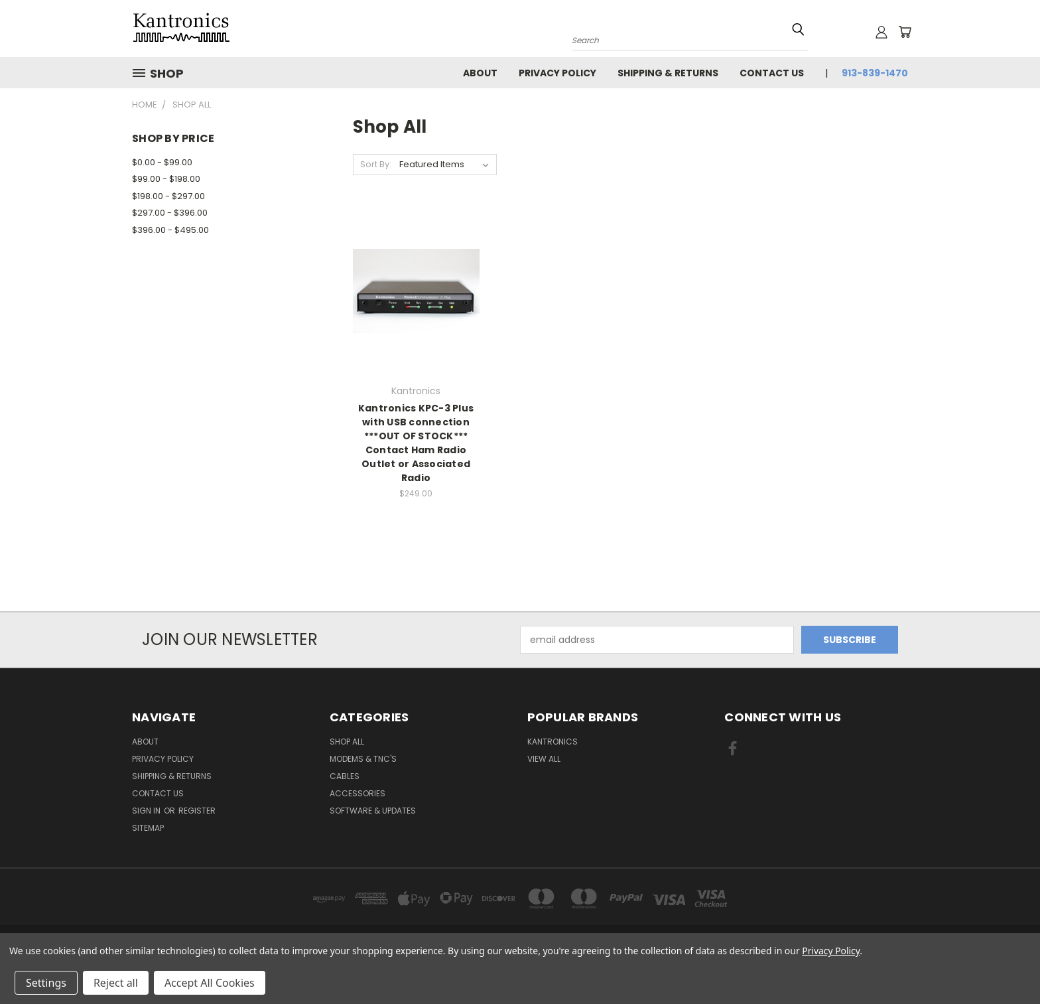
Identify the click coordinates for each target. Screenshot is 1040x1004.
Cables (344, 776)
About (480, 73)
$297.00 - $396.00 (170, 212)
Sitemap (148, 827)
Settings (46, 982)
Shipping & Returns (668, 73)
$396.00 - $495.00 (170, 230)
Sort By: (375, 164)
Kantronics (552, 741)
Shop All (347, 741)
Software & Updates (373, 810)
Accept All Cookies (209, 982)
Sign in (147, 810)
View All (543, 758)
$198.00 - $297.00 (168, 196)
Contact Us (772, 73)
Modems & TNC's (363, 758)
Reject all (116, 982)
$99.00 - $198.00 (166, 179)
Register (197, 810)
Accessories (357, 793)
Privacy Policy (557, 73)
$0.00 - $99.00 (162, 162)
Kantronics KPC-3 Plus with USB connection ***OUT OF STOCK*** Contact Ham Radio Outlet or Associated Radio (416, 442)
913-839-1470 (875, 73)
